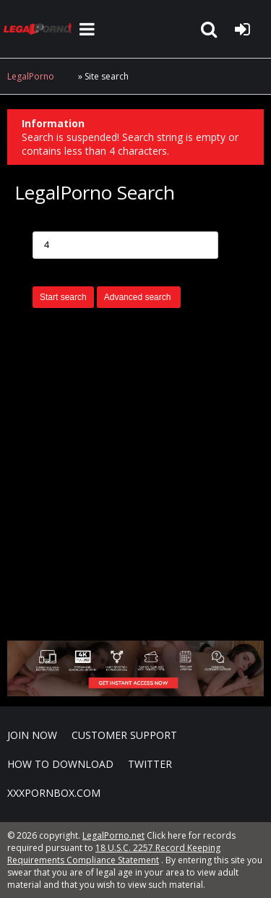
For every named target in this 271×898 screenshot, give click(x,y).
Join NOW (32, 735)
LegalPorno (30, 76)
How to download (60, 764)
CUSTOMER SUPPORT (124, 735)
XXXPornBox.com (53, 793)
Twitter (150, 764)
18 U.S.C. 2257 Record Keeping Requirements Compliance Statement (113, 854)
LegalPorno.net (40, 29)
